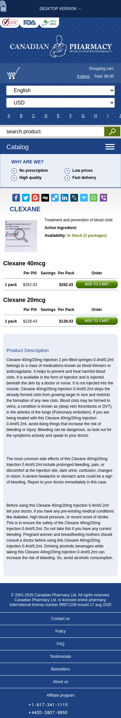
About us (60, 681)
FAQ (60, 644)
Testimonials (60, 656)
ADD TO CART (97, 284)
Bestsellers (60, 669)
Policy (60, 631)
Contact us (60, 618)
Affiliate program (60, 695)
